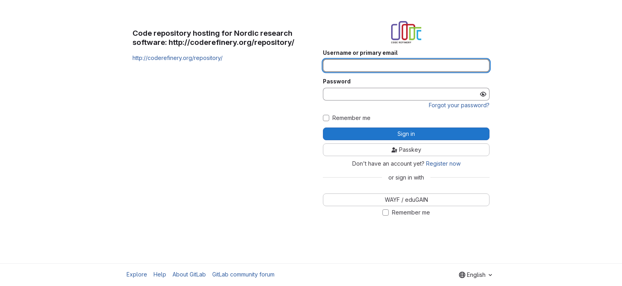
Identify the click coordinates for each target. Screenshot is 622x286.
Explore (137, 274)
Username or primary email (360, 53)
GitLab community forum (243, 274)
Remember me (351, 118)
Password (337, 81)
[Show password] (483, 94)
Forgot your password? (459, 105)
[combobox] (475, 275)
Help (160, 274)
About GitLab (189, 274)
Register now (443, 163)
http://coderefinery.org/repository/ (177, 57)
